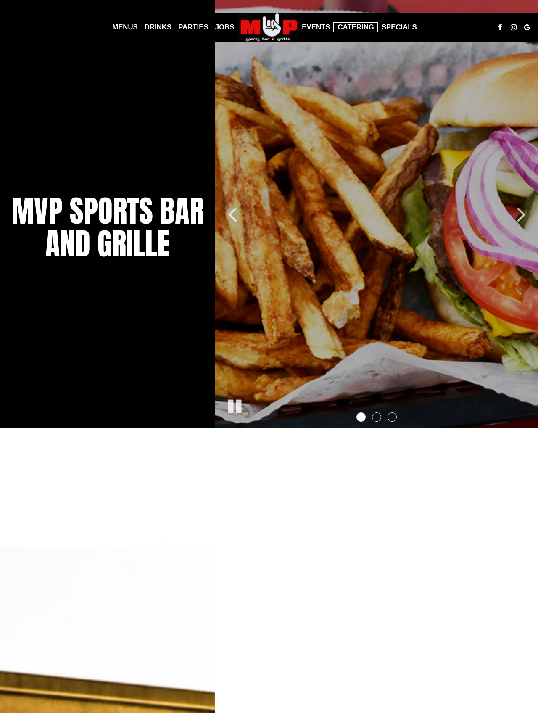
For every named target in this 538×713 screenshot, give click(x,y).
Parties (193, 27)
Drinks (158, 27)
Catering (356, 27)
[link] (267, 27)
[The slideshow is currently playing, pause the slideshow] (234, 405)
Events (316, 27)
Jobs (225, 27)
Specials (399, 27)
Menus (125, 27)
